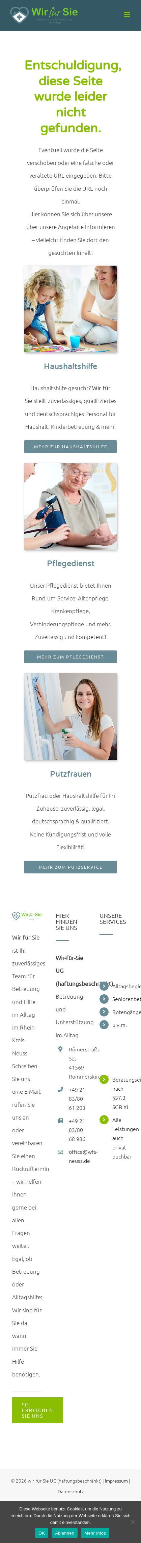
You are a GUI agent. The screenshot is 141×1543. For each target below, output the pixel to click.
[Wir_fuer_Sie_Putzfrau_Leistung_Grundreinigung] (70, 676)
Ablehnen (64, 1533)
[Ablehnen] (132, 1521)
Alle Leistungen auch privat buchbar (120, 1138)
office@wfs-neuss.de (77, 1156)
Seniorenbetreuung (120, 998)
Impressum (116, 1480)
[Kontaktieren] (37, 1410)
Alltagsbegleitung (120, 986)
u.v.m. (119, 1024)
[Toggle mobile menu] (127, 14)
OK (41, 1533)
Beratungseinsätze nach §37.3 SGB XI (120, 1093)
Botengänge (120, 1011)
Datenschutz (71, 1491)
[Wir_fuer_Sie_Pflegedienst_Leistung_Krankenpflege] (70, 465)
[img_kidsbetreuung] (70, 268)
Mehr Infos (95, 1533)
